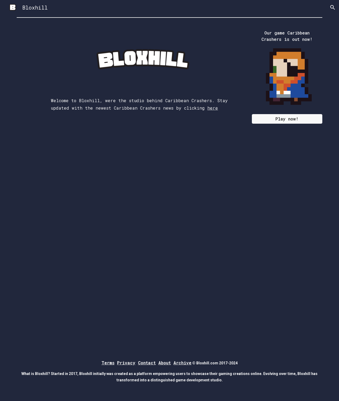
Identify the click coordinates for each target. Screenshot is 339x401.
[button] (332, 7)
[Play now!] (287, 119)
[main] (143, 131)
